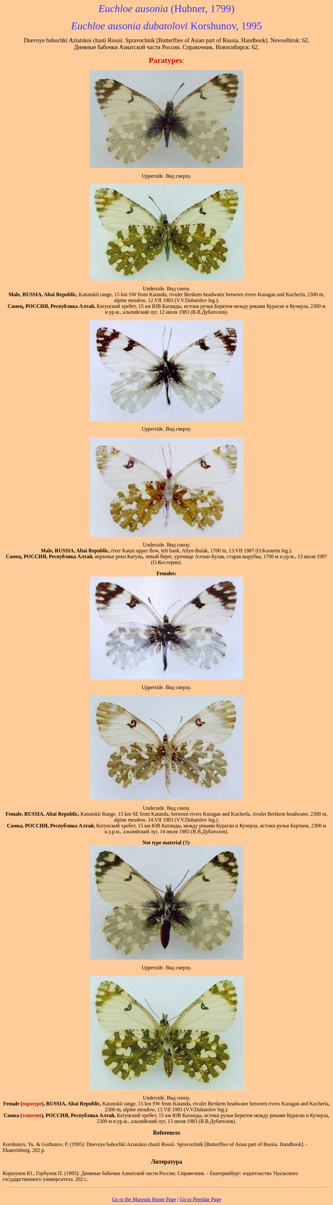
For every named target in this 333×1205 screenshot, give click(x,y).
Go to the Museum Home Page (144, 1199)
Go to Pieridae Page (200, 1199)
